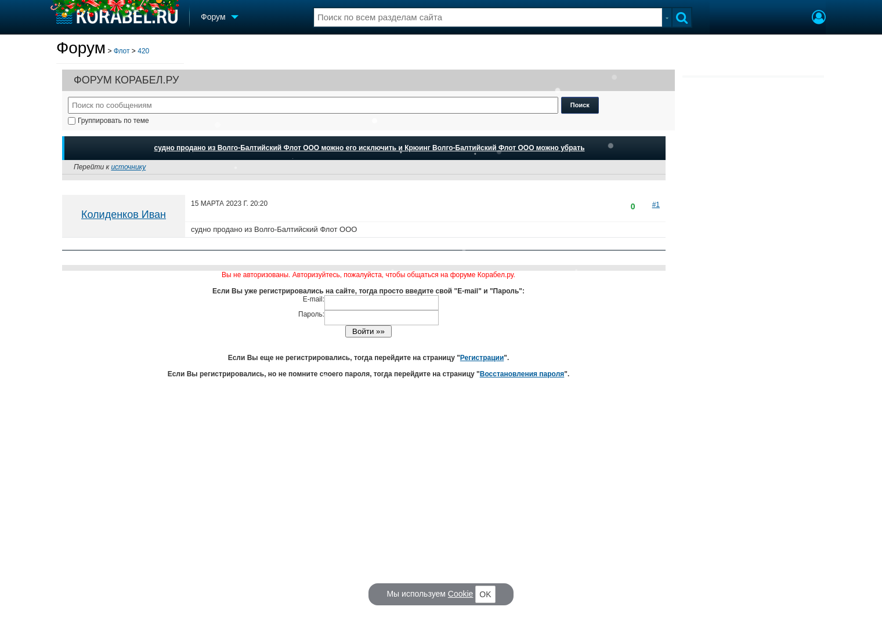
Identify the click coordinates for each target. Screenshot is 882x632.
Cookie (460, 593)
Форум (81, 48)
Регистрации (482, 358)
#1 (656, 205)
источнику (128, 167)
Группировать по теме (108, 121)
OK (485, 594)
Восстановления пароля (522, 374)
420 (143, 51)
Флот (122, 51)
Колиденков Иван (123, 214)
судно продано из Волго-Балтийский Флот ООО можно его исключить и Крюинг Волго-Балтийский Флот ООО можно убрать (369, 148)
